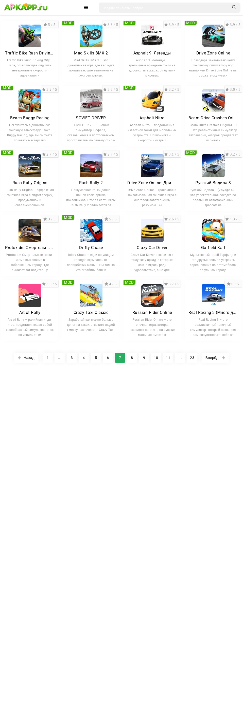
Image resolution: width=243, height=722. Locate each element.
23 (192, 358)
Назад (26, 358)
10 (156, 358)
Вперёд (215, 358)
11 (168, 358)
